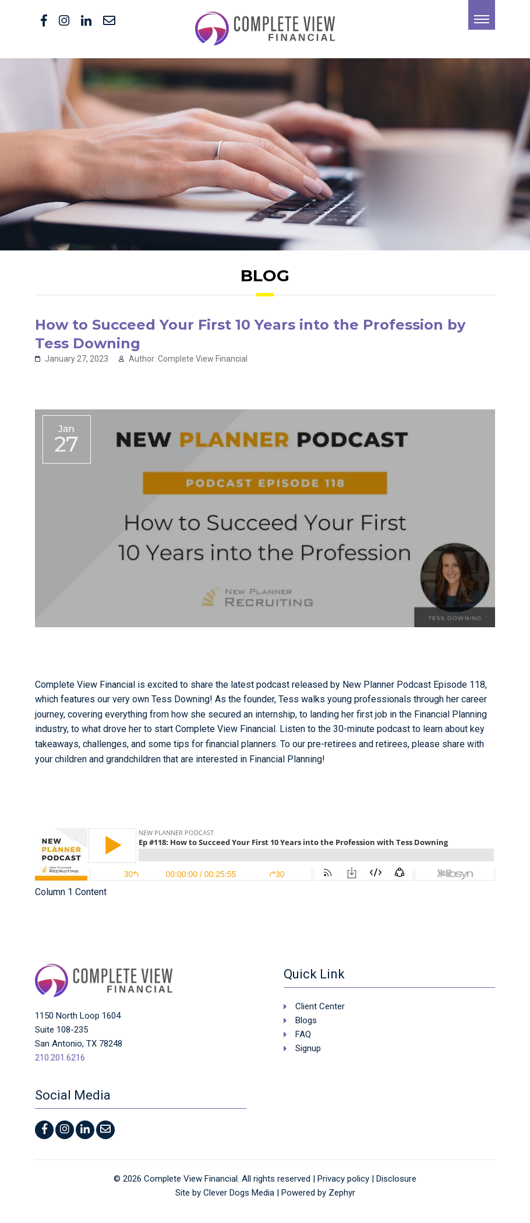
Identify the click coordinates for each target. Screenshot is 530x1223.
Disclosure (396, 1178)
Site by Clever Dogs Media (224, 1192)
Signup (308, 1048)
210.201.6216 (60, 1057)
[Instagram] (64, 21)
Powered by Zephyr (318, 1192)
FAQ (303, 1034)
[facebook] (44, 21)
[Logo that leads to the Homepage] (103, 980)
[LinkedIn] (86, 21)
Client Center (320, 1006)
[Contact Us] (109, 21)
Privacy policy (343, 1178)
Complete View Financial (191, 1178)
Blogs (306, 1020)
